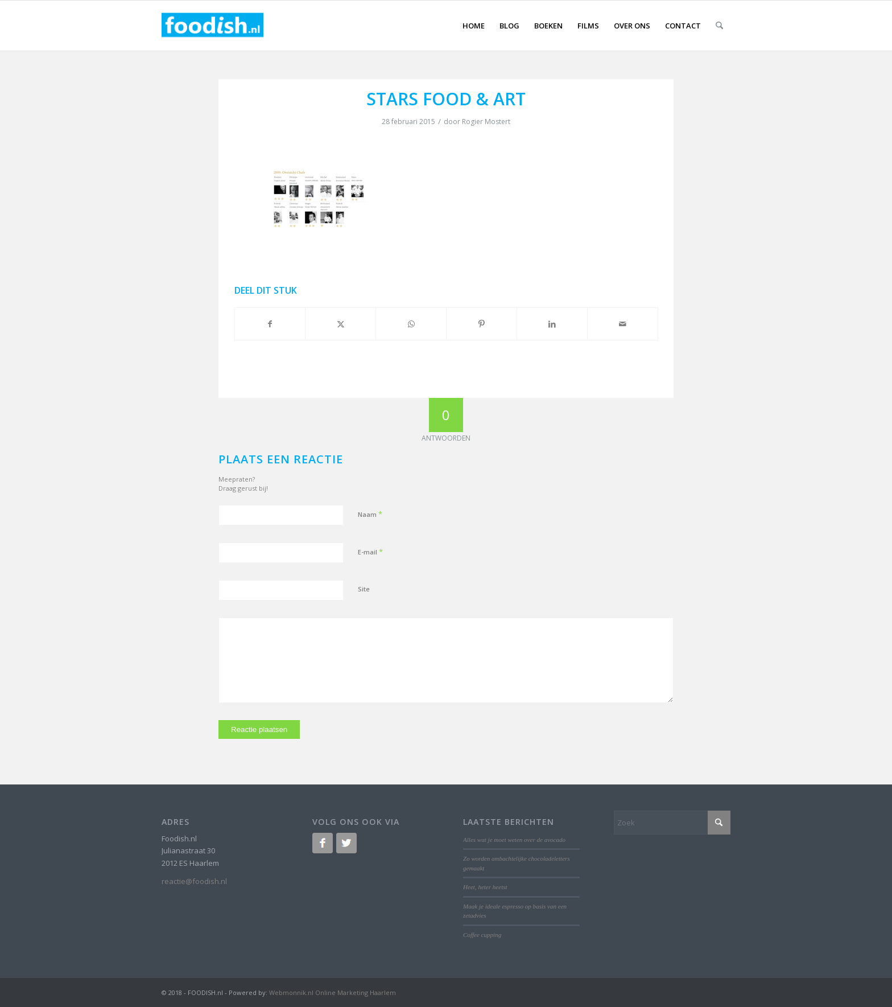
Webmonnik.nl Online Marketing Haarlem (332, 992)
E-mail (370, 551)
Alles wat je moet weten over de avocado (514, 839)
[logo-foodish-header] (212, 26)
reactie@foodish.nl (194, 881)
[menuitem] (473, 26)
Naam (370, 514)
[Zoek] (719, 26)
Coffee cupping (482, 934)
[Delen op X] (340, 324)
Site (364, 589)
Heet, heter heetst (485, 886)
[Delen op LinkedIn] (552, 324)
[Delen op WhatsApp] (411, 324)
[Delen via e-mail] (623, 324)
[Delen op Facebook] (270, 324)
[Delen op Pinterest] (482, 324)
